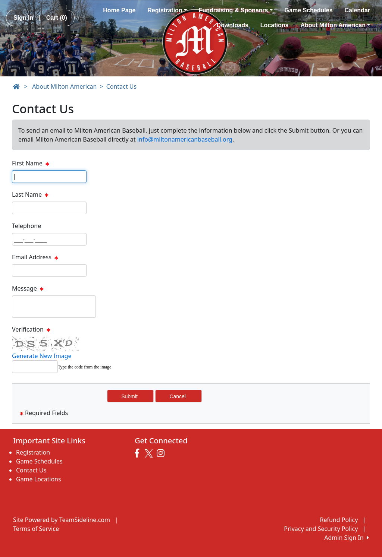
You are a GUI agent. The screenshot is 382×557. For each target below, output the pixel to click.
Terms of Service (36, 529)
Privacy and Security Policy (321, 529)
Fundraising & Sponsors (236, 10)
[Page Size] (49, 176)
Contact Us (121, 86)
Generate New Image (42, 356)
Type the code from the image (84, 367)
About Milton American (335, 25)
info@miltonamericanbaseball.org (184, 139)
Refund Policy (339, 520)
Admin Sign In (346, 538)
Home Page (119, 10)
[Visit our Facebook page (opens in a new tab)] (139, 453)
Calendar (357, 10)
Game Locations (38, 479)
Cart (56, 18)
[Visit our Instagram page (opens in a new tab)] (162, 453)
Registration (167, 10)
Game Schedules (309, 10)
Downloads (232, 25)
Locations (274, 25)
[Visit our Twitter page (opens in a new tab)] (150, 453)
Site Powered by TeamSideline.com (61, 520)
